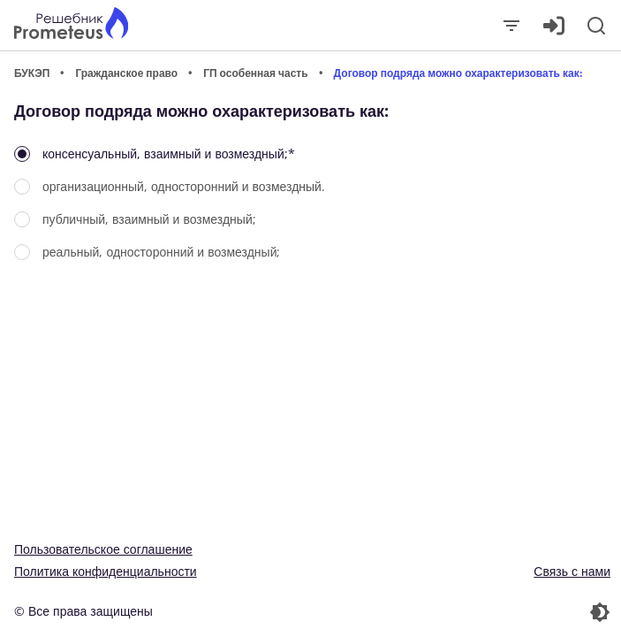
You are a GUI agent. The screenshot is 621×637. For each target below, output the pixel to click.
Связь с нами (572, 571)
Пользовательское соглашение (103, 549)
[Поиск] (596, 25)
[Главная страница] (71, 25)
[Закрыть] (511, 25)
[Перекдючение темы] (462, 612)
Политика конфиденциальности (105, 571)
